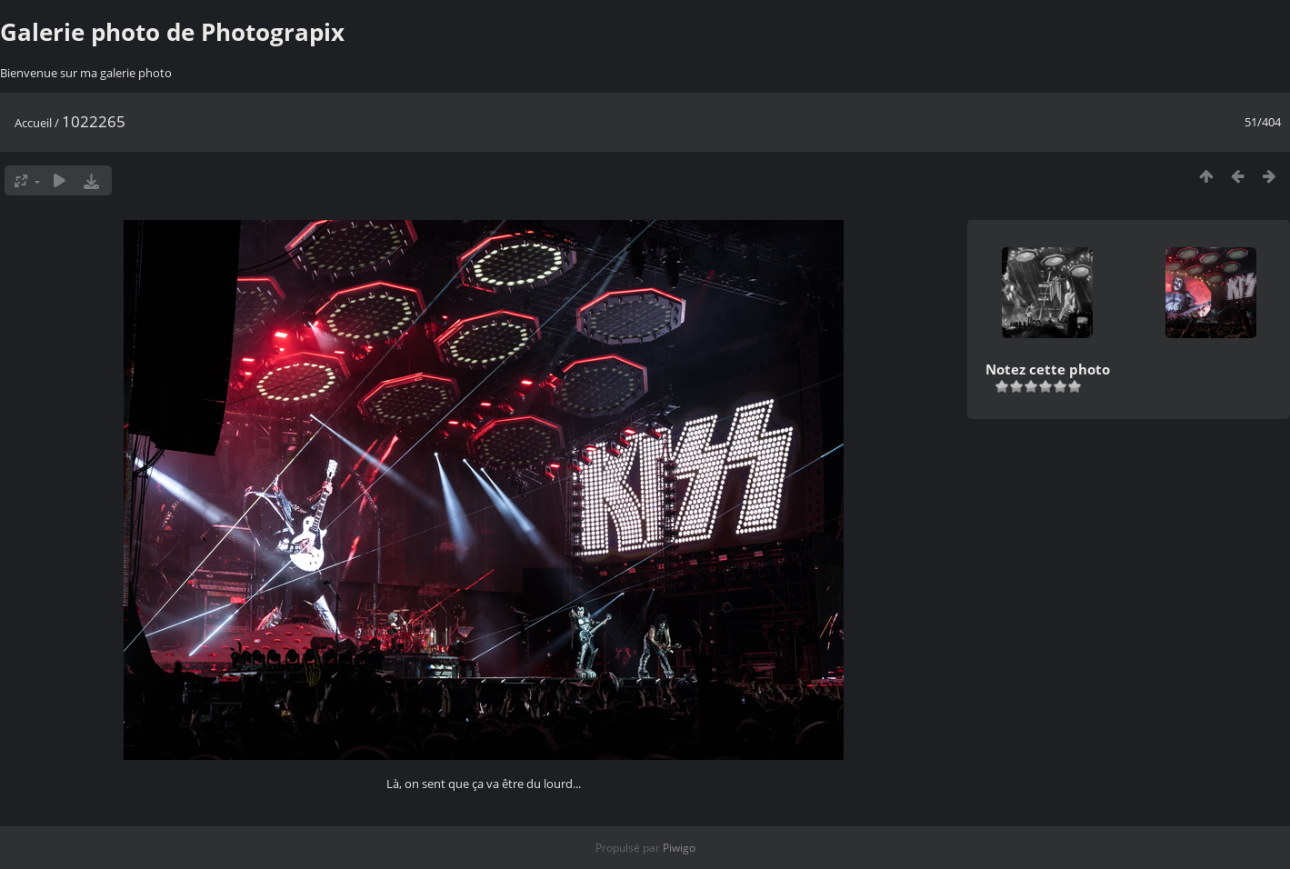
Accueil (33, 123)
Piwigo (679, 847)
